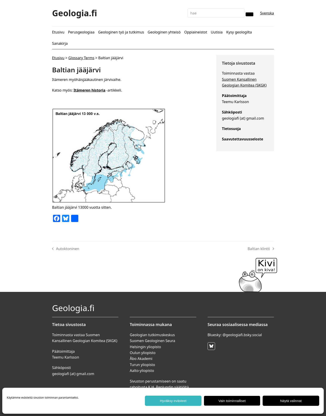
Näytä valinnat (291, 401)
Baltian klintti (261, 249)
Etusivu (58, 57)
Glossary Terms (81, 57)
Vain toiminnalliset (232, 401)
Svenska (267, 13)
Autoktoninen (65, 249)
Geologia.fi (74, 13)
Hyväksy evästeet (173, 401)
